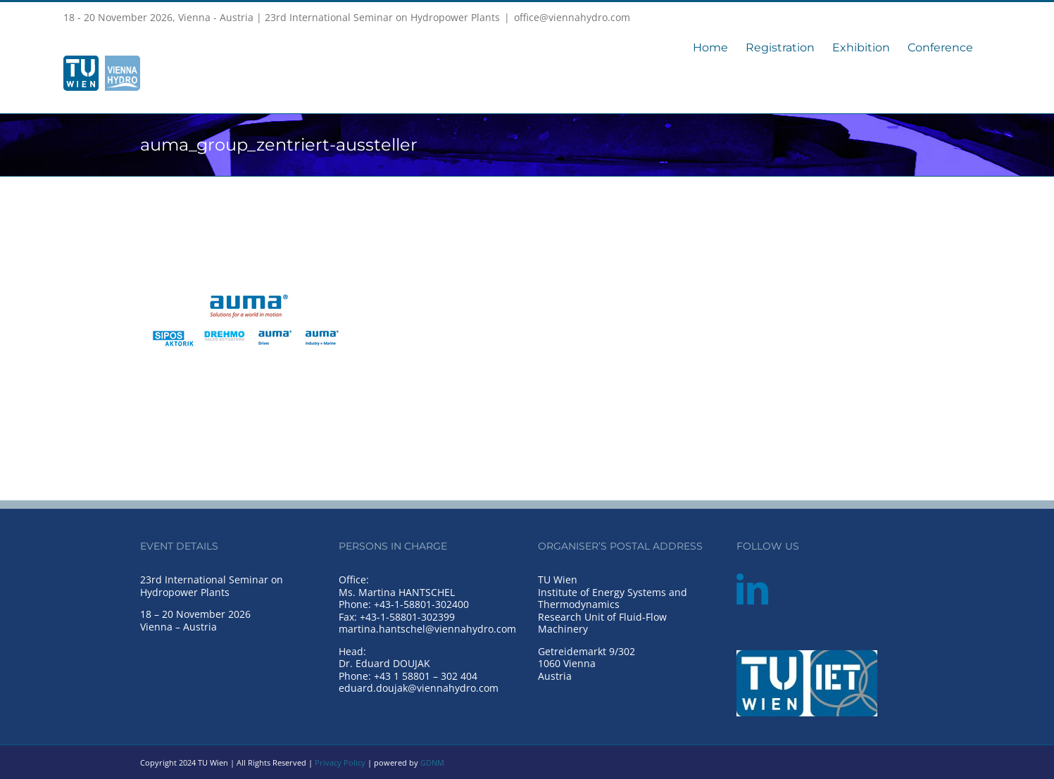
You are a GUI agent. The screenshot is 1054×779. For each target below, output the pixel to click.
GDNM (432, 762)
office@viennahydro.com (572, 17)
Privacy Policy (340, 762)
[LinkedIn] (752, 589)
